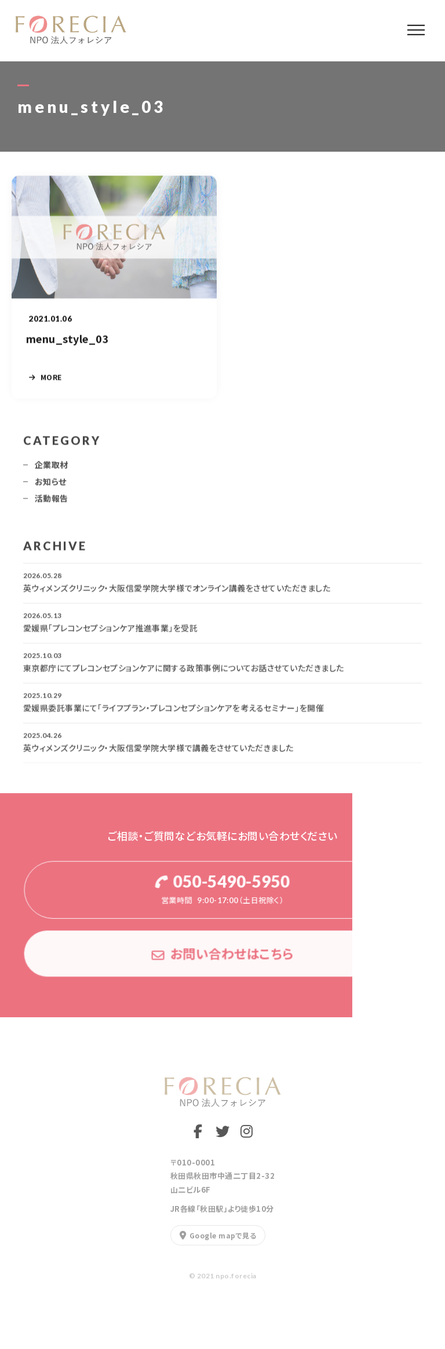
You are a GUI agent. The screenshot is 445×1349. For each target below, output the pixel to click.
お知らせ (51, 486)
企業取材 (51, 469)
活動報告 (51, 502)
